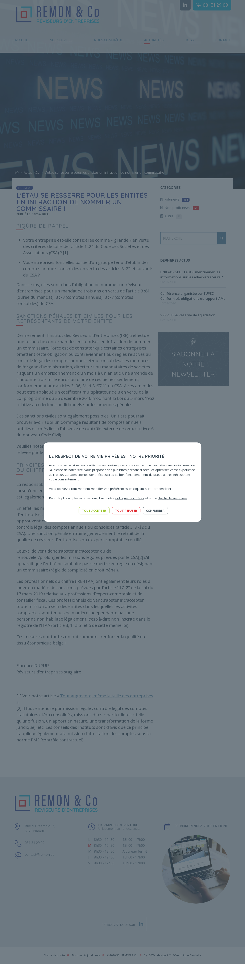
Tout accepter (94, 511)
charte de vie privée (172, 498)
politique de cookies (129, 498)
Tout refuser (126, 511)
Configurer (155, 511)
